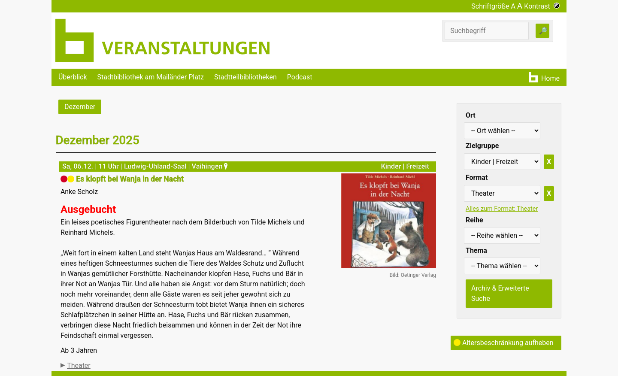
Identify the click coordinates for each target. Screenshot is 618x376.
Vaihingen (211, 166)
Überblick (72, 77)
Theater (79, 365)
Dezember (79, 107)
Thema (476, 250)
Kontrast (542, 6)
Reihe (474, 220)
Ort (471, 115)
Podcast (299, 77)
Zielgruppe (482, 146)
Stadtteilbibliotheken (245, 77)
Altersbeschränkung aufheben (504, 343)
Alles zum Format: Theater (502, 208)
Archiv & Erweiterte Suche (500, 293)
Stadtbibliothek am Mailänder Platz (150, 77)
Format (477, 177)
